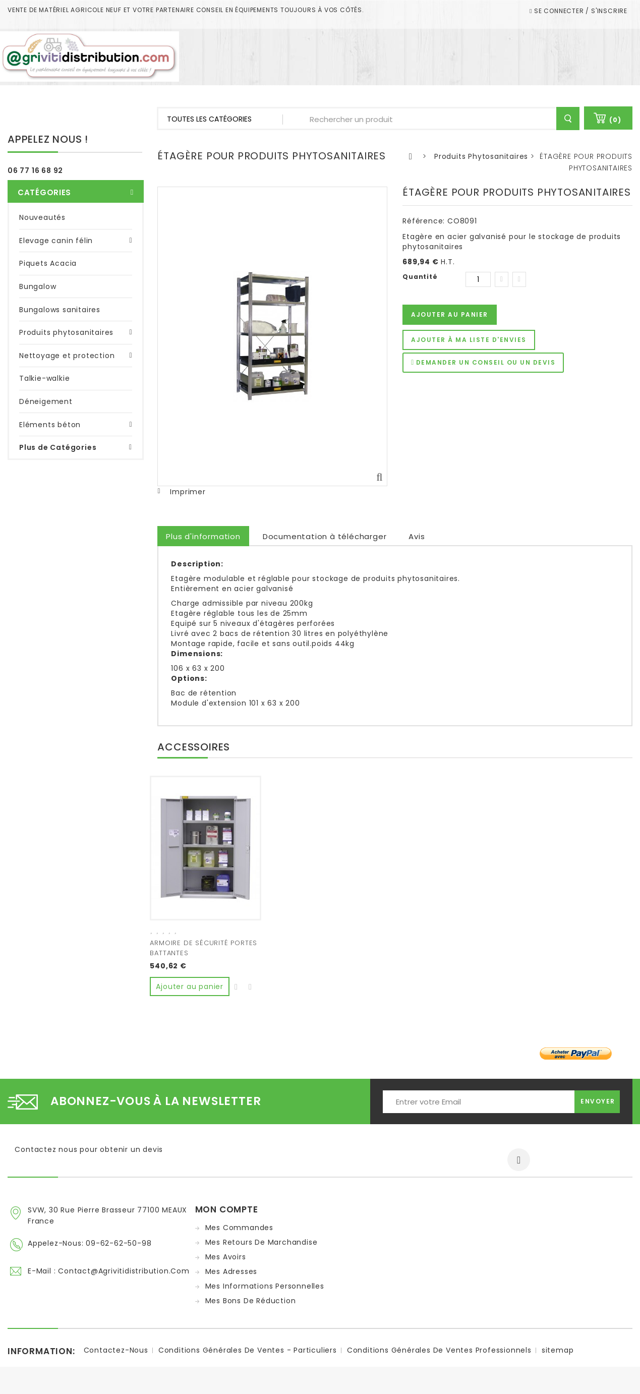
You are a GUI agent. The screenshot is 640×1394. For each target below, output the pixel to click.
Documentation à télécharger (325, 536)
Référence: (423, 221)
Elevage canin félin (56, 236)
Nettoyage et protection (66, 351)
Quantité (419, 276)
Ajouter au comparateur (251, 983)
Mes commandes (239, 1225)
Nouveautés (42, 213)
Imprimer (187, 492)
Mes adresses (231, 1269)
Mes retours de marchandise (261, 1240)
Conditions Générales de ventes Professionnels (439, 1353)
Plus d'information (203, 536)
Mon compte (226, 1207)
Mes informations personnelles (264, 1284)
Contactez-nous (116, 1353)
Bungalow (37, 282)
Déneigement (46, 397)
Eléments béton (50, 420)
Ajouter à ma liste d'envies (469, 339)
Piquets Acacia (48, 259)
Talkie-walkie (44, 374)
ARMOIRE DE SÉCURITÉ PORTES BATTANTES (203, 948)
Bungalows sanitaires (59, 305)
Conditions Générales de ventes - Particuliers (247, 1353)
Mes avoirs (225, 1254)
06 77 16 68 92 (35, 170)
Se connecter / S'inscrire (579, 11)
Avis (417, 536)
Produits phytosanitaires (66, 328)
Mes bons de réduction (250, 1298)
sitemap (558, 1353)
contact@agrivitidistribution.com (124, 1267)
